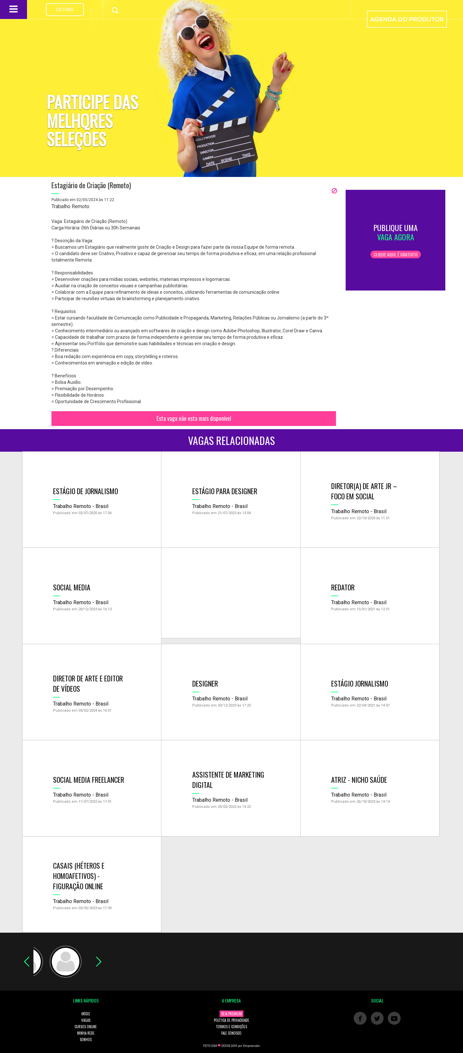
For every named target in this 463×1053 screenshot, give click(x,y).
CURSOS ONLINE (86, 1026)
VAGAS (85, 1020)
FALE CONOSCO (231, 1033)
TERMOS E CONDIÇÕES (231, 1026)
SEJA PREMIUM (231, 1013)
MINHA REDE (86, 1033)
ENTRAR (65, 9)
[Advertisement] (230, 593)
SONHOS (86, 1039)
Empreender (251, 1046)
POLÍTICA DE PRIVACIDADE (231, 1020)
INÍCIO (85, 1013)
